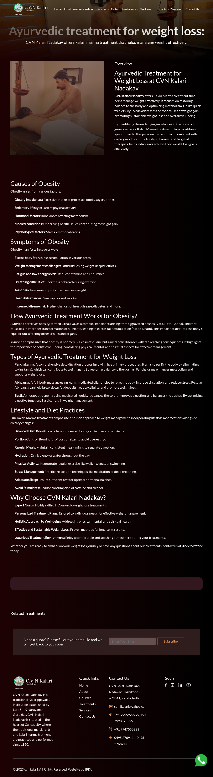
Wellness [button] (146, 9)
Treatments (87, 704)
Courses (85, 698)
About (67, 9)
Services (85, 710)
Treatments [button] (129, 9)
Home (58, 9)
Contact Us (192, 9)
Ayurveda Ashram (83, 9)
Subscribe (171, 641)
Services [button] (176, 9)
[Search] (132, 641)
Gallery (115, 9)
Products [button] (161, 9)
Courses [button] (102, 9)
